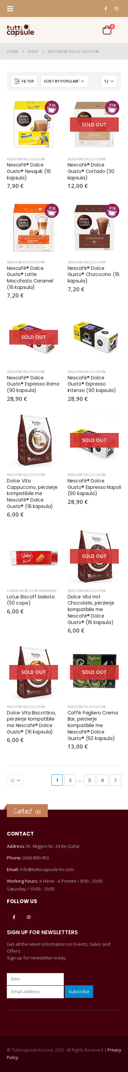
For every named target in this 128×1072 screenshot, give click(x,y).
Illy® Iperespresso (43, 591)
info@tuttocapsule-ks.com (47, 869)
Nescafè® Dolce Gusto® (26, 159)
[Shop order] (64, 81)
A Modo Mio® (17, 591)
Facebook (14, 917)
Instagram (29, 917)
